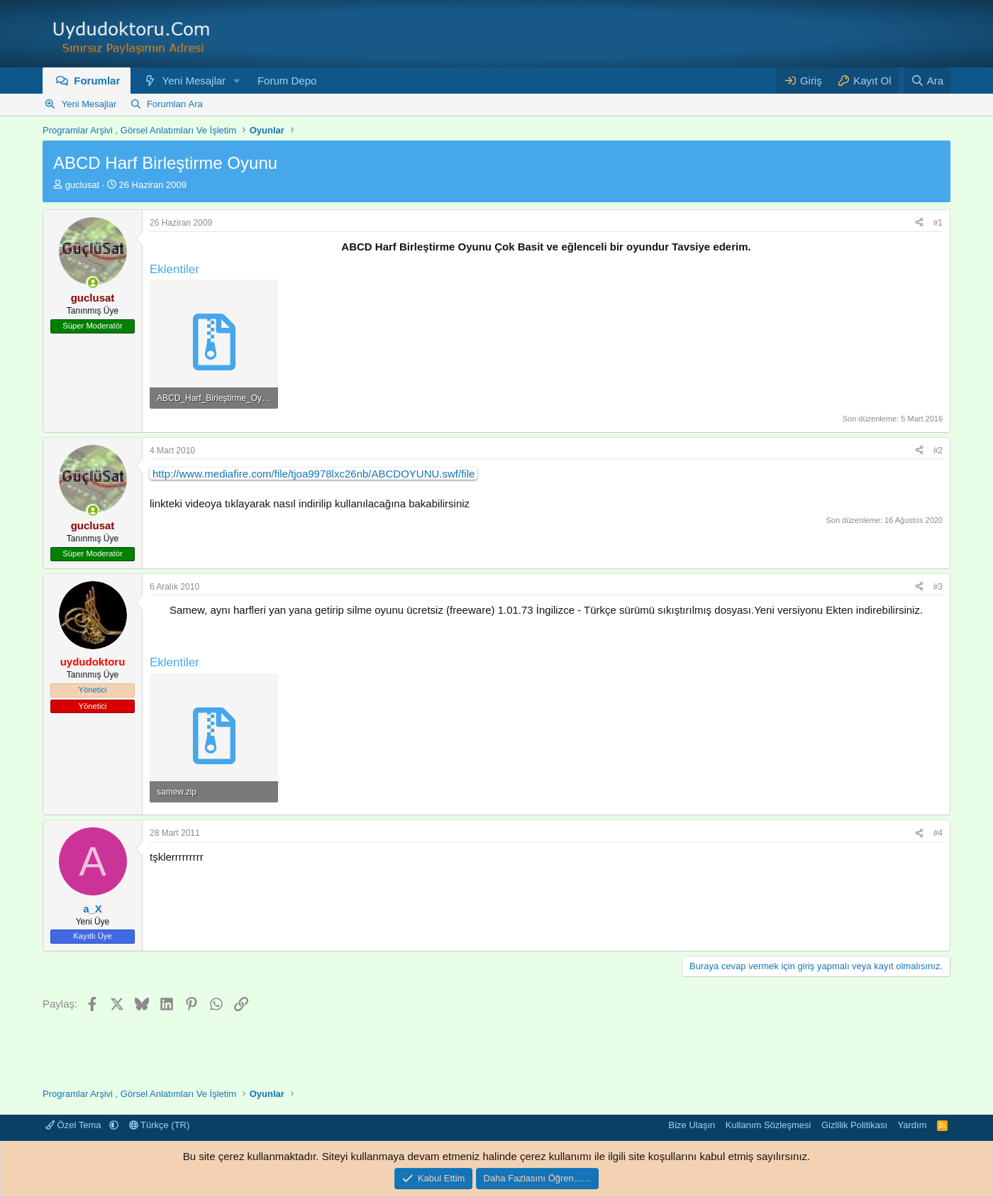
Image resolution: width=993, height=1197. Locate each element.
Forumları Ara (175, 104)
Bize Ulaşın (692, 1125)
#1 (938, 223)
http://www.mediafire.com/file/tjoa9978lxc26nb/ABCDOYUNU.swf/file (313, 474)
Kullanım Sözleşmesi (768, 1125)
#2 (938, 451)
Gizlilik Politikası (854, 1125)
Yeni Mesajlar (194, 81)
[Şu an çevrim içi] (92, 282)
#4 (938, 833)
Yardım (912, 1125)
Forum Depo (286, 81)
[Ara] (927, 80)
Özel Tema (74, 1125)
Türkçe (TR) (159, 1125)
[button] (237, 80)
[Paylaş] (919, 223)
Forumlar (97, 81)
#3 (938, 587)
